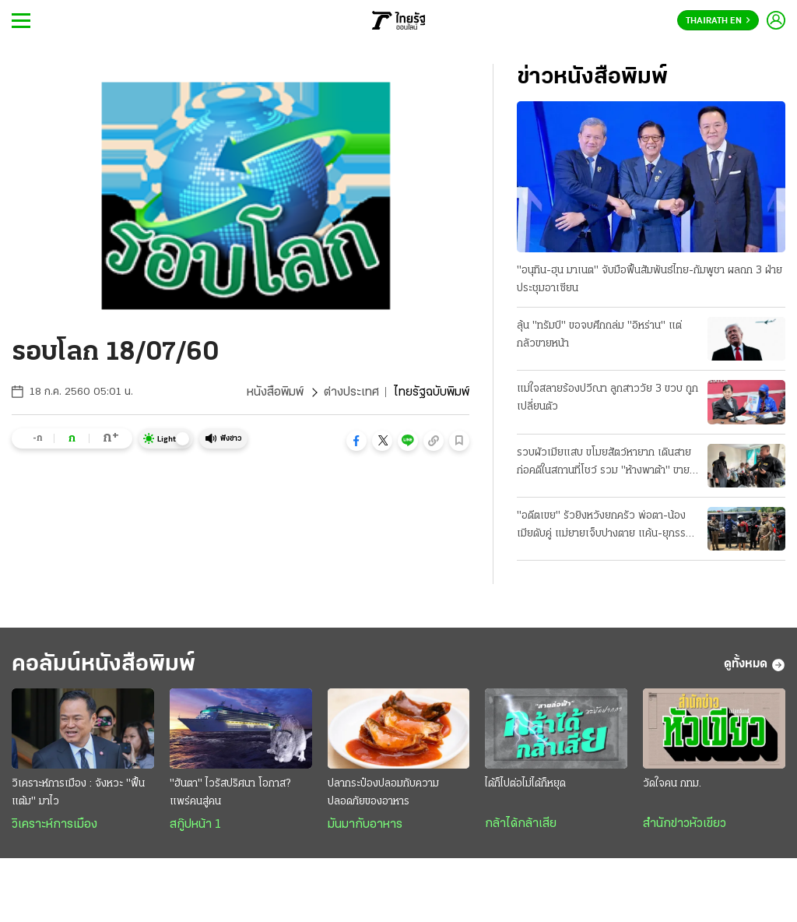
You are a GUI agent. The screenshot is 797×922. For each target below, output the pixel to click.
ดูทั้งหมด (754, 665)
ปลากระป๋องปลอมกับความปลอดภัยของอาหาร (383, 793)
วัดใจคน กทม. (672, 784)
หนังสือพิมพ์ (275, 392)
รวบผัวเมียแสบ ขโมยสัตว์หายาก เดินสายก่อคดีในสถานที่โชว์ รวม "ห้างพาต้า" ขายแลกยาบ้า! (604, 463)
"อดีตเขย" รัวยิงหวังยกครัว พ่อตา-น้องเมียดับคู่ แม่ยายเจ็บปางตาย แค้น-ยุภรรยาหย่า (607, 526)
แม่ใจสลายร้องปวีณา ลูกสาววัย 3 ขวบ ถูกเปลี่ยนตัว (607, 398)
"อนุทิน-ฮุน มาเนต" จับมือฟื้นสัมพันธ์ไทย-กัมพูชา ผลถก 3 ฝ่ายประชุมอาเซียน (649, 279)
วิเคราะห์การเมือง (54, 824)
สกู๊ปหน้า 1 (195, 824)
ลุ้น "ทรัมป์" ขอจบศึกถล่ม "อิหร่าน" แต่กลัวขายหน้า (599, 335)
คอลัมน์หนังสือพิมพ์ (103, 665)
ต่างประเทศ (351, 392)
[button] (356, 441)
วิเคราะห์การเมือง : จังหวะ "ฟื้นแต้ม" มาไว (78, 793)
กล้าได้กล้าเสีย (520, 824)
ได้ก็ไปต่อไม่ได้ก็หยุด (525, 784)
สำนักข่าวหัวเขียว (684, 824)
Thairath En (718, 21)
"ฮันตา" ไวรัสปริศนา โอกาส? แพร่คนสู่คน (230, 793)
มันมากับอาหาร (365, 824)
